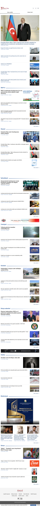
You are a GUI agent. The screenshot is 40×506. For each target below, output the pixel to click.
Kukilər (27, 495)
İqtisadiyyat (4, 178)
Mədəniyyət (4, 396)
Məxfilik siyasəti (21, 495)
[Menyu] (38, 8)
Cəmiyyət (4, 224)
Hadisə (3, 355)
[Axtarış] (33, 8)
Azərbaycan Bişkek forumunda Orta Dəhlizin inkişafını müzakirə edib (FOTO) (18, 505)
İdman (3, 445)
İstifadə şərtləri (14, 495)
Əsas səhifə (10, 12)
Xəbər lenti (30, 12)
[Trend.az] (5, 8)
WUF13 (3, 87)
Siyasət (3, 129)
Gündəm (3, 265)
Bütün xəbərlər (36, 126)
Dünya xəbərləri (5, 308)
